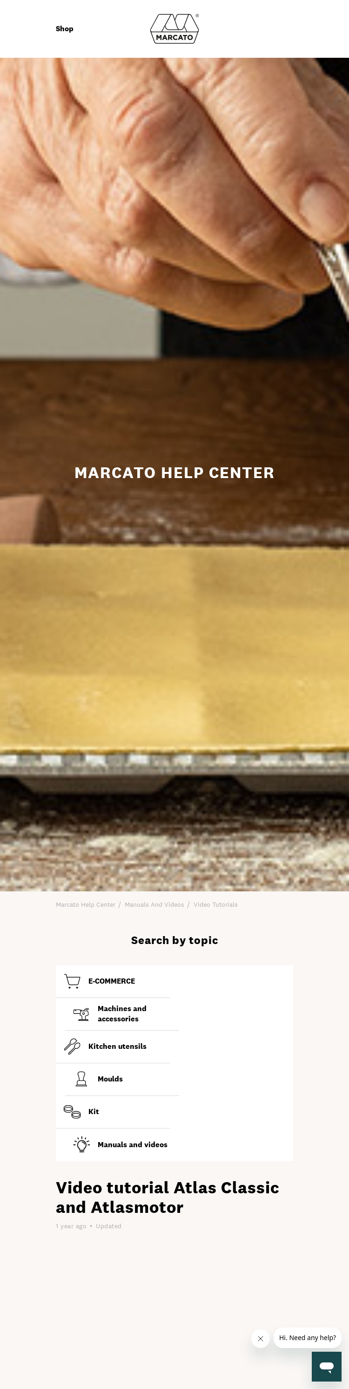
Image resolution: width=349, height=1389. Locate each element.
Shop (65, 29)
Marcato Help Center (85, 904)
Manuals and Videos (154, 904)
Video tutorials (216, 904)
